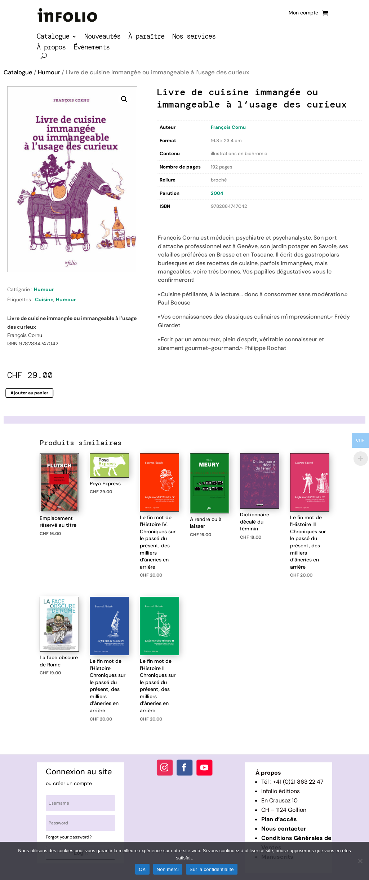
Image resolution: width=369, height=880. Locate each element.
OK (142, 869)
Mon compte (303, 13)
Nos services (193, 37)
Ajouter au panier (29, 392)
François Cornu (228, 127)
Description (171, 218)
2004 (217, 193)
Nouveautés (102, 37)
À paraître (146, 37)
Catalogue (53, 37)
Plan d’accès (279, 819)
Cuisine (44, 299)
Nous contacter (283, 828)
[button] (124, 99)
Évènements (92, 48)
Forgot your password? (69, 837)
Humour (49, 72)
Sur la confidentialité (212, 869)
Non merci (168, 869)
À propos (51, 48)
